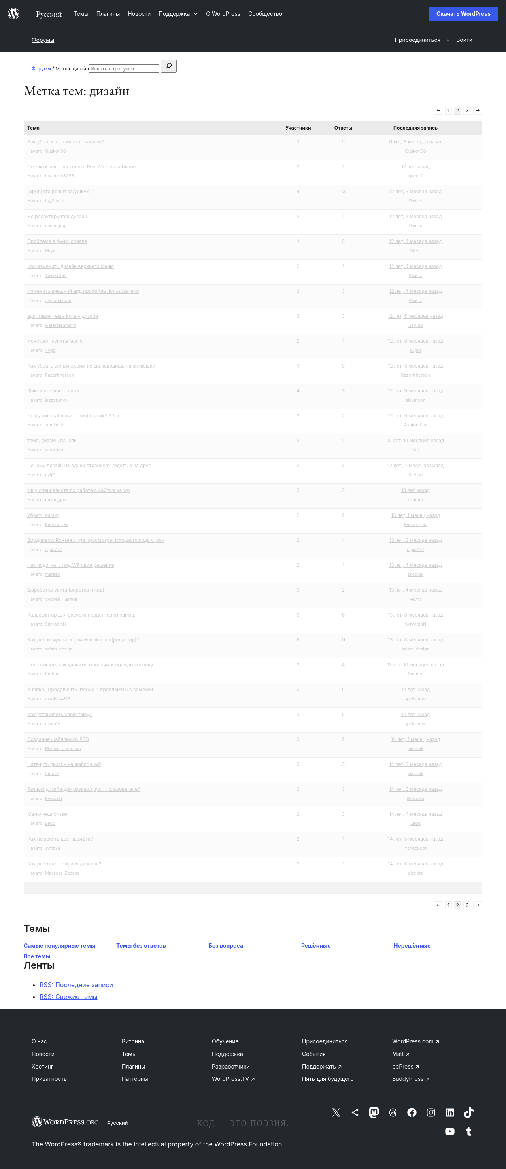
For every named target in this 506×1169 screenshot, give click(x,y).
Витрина (133, 1041)
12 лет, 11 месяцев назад (415, 465)
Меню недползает (48, 814)
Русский (117, 1123)
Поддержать (322, 1066)
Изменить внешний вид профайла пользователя (83, 291)
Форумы (43, 39)
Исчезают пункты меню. (55, 341)
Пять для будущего (328, 1078)
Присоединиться (325, 1041)
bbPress (405, 1066)
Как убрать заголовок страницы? (65, 142)
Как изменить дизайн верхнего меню (70, 266)
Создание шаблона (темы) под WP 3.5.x (73, 416)
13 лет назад (415, 490)
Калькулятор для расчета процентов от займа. (81, 615)
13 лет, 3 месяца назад (415, 540)
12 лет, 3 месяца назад (415, 191)
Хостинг (42, 1066)
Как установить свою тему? (59, 714)
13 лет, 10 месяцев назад (415, 664)
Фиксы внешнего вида (53, 391)
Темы (129, 1053)
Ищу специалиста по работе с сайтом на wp (78, 490)
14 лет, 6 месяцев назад (415, 864)
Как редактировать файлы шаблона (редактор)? (83, 640)
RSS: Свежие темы (69, 997)
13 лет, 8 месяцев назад (415, 615)
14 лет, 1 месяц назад (415, 739)
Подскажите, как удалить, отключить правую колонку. (90, 664)
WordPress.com (416, 1041)
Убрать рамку (43, 515)
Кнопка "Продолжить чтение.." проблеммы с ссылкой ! (91, 689)
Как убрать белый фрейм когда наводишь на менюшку (91, 366)
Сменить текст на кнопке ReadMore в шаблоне (81, 167)
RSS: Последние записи (76, 985)
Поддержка (227, 1053)
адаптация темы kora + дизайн (62, 316)
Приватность (49, 1078)
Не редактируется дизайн (57, 216)
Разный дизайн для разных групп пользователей (83, 789)
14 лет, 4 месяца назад (415, 814)
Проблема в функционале (57, 241)
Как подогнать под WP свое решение (70, 565)
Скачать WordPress (463, 13)
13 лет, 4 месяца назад (415, 565)
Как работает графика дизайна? (64, 864)
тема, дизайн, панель (52, 440)
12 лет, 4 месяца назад (415, 216)
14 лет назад (415, 689)
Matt (401, 1053)
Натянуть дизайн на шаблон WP (64, 764)
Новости (43, 1053)
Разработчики (231, 1066)
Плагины (133, 1066)
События (314, 1053)
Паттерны (135, 1078)
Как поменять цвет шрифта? (60, 839)
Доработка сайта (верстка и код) (65, 590)
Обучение (225, 1041)
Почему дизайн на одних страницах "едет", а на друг (89, 465)
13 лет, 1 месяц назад (415, 515)
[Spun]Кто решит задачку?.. (59, 191)
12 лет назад (415, 167)
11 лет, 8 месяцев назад (415, 142)
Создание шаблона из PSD (58, 739)
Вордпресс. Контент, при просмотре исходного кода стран (95, 540)
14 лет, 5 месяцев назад (415, 839)
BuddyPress (410, 1078)
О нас (39, 1041)
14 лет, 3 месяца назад (415, 764)
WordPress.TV (233, 1078)
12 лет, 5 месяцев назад (415, 316)
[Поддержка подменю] (178, 13)
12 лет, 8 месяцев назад (415, 341)
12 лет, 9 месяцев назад (415, 391)
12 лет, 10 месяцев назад (415, 440)
